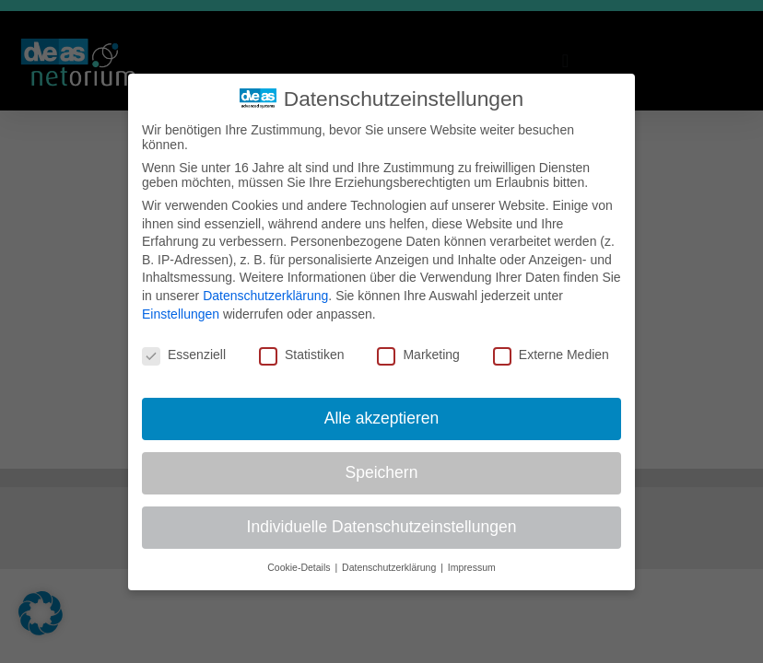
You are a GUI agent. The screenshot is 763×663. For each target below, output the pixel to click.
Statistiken (302, 354)
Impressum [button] (472, 567)
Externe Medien (551, 354)
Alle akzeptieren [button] (382, 418)
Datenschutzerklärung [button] (390, 567)
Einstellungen (180, 314)
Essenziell (184, 354)
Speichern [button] (382, 472)
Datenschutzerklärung (265, 295)
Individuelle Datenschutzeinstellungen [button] (382, 527)
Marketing (418, 354)
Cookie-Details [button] (300, 567)
